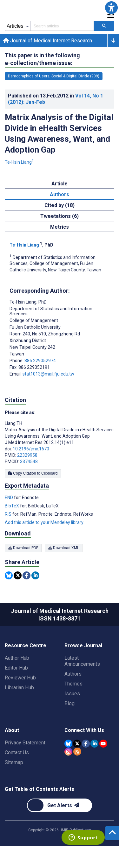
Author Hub (17, 658)
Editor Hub (16, 668)
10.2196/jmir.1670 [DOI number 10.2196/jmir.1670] (31, 448)
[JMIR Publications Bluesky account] (68, 744)
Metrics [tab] (59, 227)
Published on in (55, 99)
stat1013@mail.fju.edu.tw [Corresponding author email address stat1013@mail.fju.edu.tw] (48, 373)
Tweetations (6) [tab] (59, 216)
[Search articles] (104, 26)
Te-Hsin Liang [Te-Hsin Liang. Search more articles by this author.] (19, 162)
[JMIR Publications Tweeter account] (77, 744)
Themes (73, 684)
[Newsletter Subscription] (59, 805)
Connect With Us (84, 730)
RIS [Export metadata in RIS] (8, 514)
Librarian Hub (19, 688)
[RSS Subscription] (77, 752)
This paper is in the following (42, 59)
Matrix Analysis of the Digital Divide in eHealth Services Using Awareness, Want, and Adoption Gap (59, 133)
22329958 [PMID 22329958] (27, 455)
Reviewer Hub (20, 678)
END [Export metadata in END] (9, 497)
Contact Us (17, 752)
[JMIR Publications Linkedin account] (94, 744)
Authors (73, 674)
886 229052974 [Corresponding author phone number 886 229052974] (40, 360)
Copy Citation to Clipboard (32, 473)
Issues (72, 694)
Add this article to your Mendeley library (44, 522)
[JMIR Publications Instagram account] (68, 752)
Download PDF (23, 548)
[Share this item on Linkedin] (35, 575)
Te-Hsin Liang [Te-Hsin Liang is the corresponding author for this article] (28, 302)
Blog (69, 703)
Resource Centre (25, 645)
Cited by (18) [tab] (59, 205)
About (12, 730)
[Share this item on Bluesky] (9, 575)
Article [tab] (59, 184)
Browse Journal (83, 645)
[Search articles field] (62, 26)
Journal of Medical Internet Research (47, 41)
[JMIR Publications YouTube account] (103, 744)
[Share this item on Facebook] (26, 575)
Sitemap (14, 762)
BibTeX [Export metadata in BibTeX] (12, 505)
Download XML (63, 548)
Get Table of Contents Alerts (39, 789)
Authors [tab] (59, 194)
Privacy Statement (25, 743)
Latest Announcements (82, 661)
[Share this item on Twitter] (18, 575)
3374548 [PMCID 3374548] (29, 461)
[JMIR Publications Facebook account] (86, 744)
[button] (111, 8)
